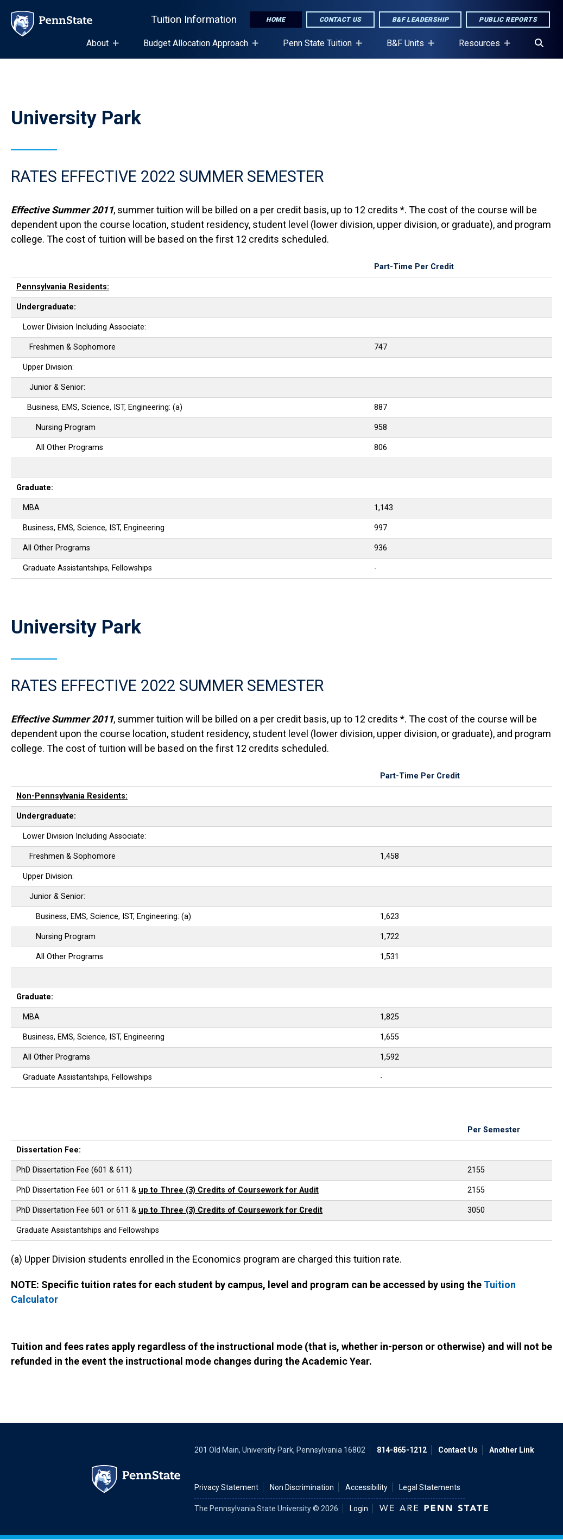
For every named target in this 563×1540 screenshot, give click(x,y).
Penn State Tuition (319, 48)
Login (359, 1508)
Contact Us (340, 19)
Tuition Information (194, 19)
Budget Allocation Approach (198, 48)
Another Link (511, 1450)
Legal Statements (429, 1487)
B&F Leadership (420, 19)
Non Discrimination (302, 1487)
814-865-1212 (402, 1450)
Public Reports (508, 19)
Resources (481, 48)
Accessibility (366, 1487)
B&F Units (407, 48)
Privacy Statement (226, 1487)
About (100, 48)
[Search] (539, 43)
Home (276, 19)
